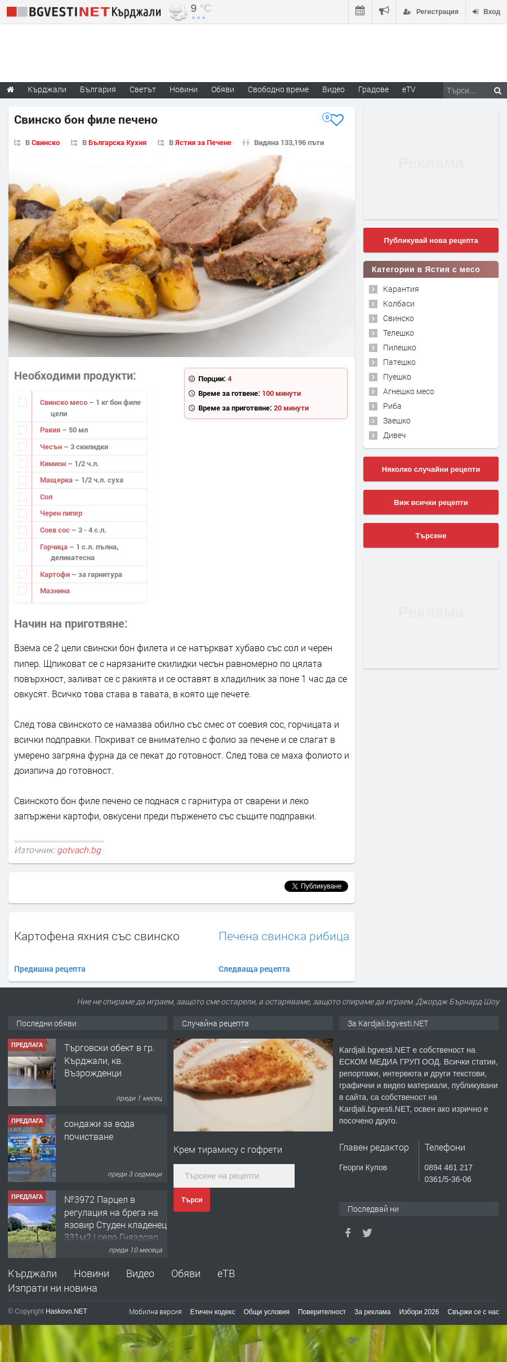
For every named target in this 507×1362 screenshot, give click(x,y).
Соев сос (56, 530)
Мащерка (57, 480)
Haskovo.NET (66, 1311)
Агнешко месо (408, 391)
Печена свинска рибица (284, 936)
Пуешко (397, 376)
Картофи (56, 574)
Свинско (46, 142)
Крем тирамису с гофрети (228, 1149)
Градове (373, 89)
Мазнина (55, 590)
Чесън (52, 446)
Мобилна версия (155, 1311)
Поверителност (322, 1312)
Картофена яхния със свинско (97, 936)
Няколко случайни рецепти (431, 469)
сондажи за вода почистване (99, 1129)
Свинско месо (64, 402)
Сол (46, 496)
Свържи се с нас (473, 1312)
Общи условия (267, 1312)
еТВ (226, 1273)
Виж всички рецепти (431, 502)
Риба (392, 405)
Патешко (399, 362)
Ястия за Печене (203, 142)
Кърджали (32, 1273)
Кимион (54, 463)
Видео (140, 1273)
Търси (191, 1200)
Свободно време (278, 89)
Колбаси (399, 303)
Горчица (54, 547)
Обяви (186, 1273)
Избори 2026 (419, 1312)
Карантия (401, 288)
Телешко (398, 332)
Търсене (431, 535)
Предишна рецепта (50, 968)
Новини (184, 89)
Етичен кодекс (212, 1312)
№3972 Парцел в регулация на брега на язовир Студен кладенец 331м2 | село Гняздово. (115, 1218)
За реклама (372, 1312)
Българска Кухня (117, 142)
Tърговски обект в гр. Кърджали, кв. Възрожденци (109, 1060)
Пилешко (399, 347)
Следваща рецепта (254, 968)
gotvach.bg (79, 849)
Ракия (51, 430)
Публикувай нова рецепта (431, 240)
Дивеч (394, 435)
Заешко (397, 420)
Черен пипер (61, 513)
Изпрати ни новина (52, 1288)
